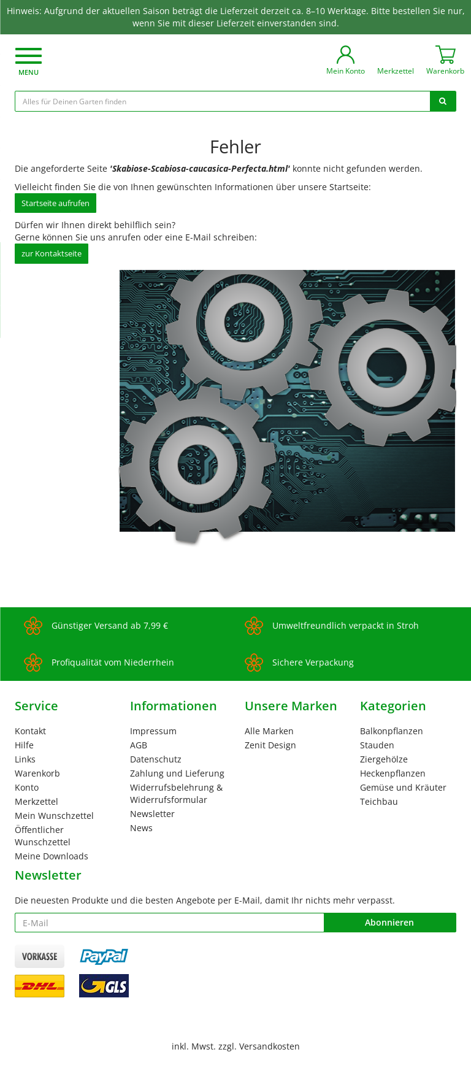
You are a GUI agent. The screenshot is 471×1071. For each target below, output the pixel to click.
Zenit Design (270, 745)
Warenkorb (37, 773)
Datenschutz (156, 759)
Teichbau (379, 801)
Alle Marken (269, 731)
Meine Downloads (51, 856)
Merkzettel (36, 801)
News (141, 828)
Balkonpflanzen (391, 731)
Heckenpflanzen (393, 773)
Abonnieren (389, 922)
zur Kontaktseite (51, 253)
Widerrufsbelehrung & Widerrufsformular (176, 793)
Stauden (377, 745)
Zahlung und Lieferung (177, 773)
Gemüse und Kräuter (403, 787)
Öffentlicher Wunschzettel (43, 836)
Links (25, 759)
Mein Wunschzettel (54, 815)
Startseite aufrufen (55, 203)
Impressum (153, 731)
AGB (138, 745)
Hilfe (24, 745)
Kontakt (30, 731)
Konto (27, 787)
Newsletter (152, 814)
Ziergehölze (384, 759)
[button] (28, 63)
